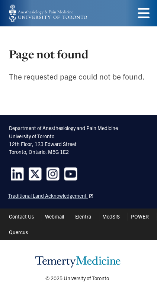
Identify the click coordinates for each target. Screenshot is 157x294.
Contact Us (21, 216)
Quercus (18, 232)
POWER (140, 216)
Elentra (83, 216)
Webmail (54, 216)
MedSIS (111, 216)
